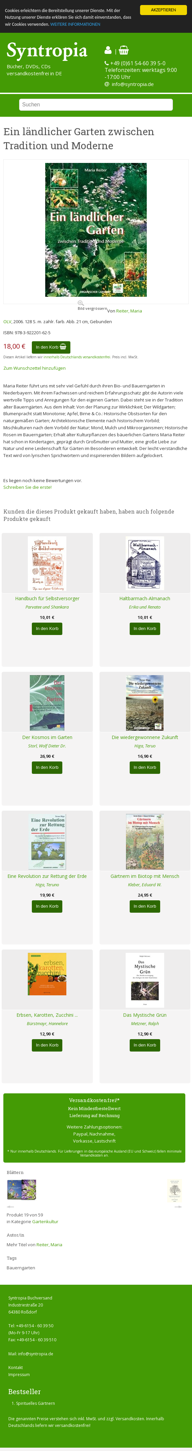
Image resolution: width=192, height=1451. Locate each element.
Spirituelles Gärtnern (35, 1403)
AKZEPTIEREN (163, 10)
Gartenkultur (45, 1221)
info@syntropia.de (133, 84)
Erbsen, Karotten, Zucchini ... (47, 1015)
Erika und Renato (145, 607)
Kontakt (15, 1367)
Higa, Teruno (47, 885)
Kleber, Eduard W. (145, 885)
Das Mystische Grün (145, 1015)
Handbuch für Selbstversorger (47, 598)
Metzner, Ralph (145, 1023)
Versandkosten (130, 1419)
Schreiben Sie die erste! (27, 487)
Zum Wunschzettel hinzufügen (34, 368)
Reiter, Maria (129, 311)
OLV (7, 322)
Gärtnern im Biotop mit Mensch (145, 876)
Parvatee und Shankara (47, 607)
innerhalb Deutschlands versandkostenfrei (77, 357)
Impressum (19, 1374)
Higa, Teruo (144, 746)
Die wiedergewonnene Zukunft (145, 737)
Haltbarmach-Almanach (144, 598)
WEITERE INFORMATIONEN (75, 24)
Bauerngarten (21, 1268)
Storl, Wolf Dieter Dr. (47, 746)
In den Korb (51, 347)
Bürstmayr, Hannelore (47, 1023)
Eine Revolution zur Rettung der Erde (47, 876)
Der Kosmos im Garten (47, 737)
